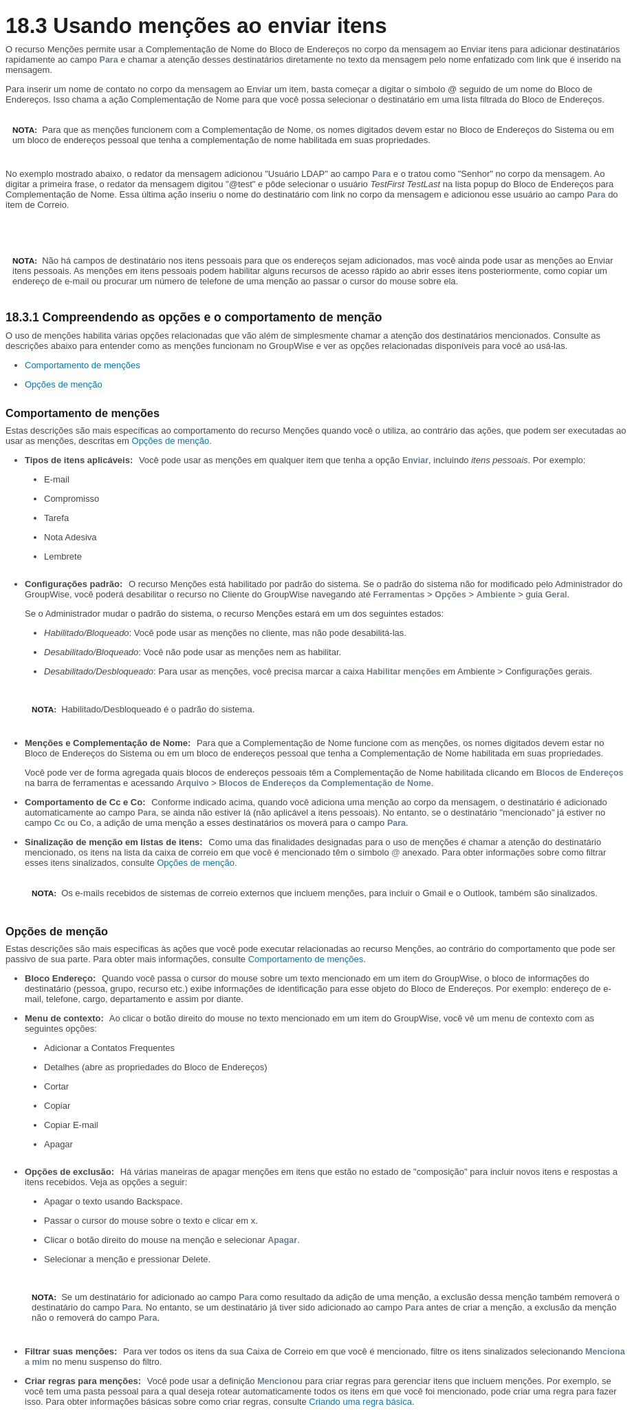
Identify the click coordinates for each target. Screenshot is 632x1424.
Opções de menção (63, 384)
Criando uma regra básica (360, 1401)
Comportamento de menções (82, 365)
